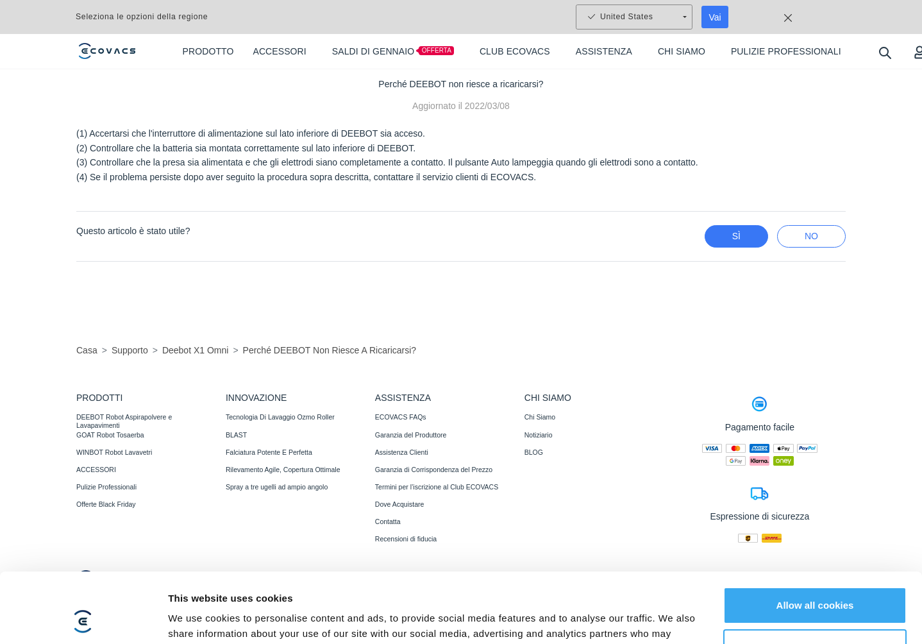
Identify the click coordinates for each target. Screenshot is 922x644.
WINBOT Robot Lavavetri (114, 452)
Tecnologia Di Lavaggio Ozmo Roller (280, 417)
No (811, 236)
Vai (715, 17)
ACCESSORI (96, 469)
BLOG (533, 452)
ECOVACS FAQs (400, 417)
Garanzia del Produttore (410, 435)
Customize (816, 581)
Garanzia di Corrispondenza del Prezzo (433, 469)
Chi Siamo (539, 417)
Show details (198, 618)
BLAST (236, 435)
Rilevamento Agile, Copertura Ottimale (283, 469)
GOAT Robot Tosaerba (110, 435)
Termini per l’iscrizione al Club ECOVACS (436, 487)
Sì (736, 236)
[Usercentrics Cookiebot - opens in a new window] (83, 619)
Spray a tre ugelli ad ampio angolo (277, 487)
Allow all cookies (815, 539)
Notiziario (538, 435)
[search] (884, 52)
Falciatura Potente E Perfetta (269, 452)
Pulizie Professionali (106, 487)
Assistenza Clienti (401, 452)
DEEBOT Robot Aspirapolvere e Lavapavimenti (124, 420)
